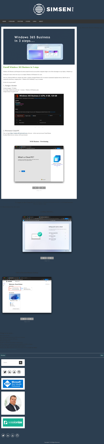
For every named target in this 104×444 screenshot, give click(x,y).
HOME (4, 21)
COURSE (28, 21)
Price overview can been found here (8, 349)
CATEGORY (12, 21)
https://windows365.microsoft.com (18, 133)
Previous (3, 355)
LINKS (34, 21)
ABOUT (41, 21)
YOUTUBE (20, 21)
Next (102, 355)
